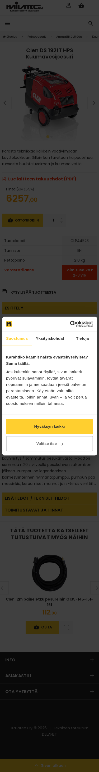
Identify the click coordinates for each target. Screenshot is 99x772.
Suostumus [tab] (17, 338)
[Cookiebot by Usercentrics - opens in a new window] (70, 324)
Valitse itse (49, 443)
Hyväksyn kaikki (49, 426)
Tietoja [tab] (82, 338)
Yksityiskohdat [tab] (50, 338)
